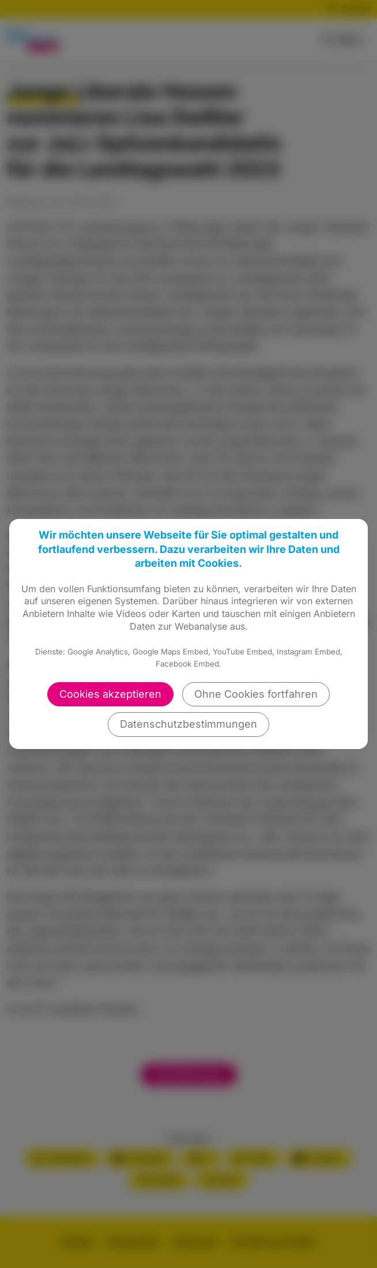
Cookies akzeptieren (110, 694)
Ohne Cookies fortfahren (256, 694)
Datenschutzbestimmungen (188, 724)
